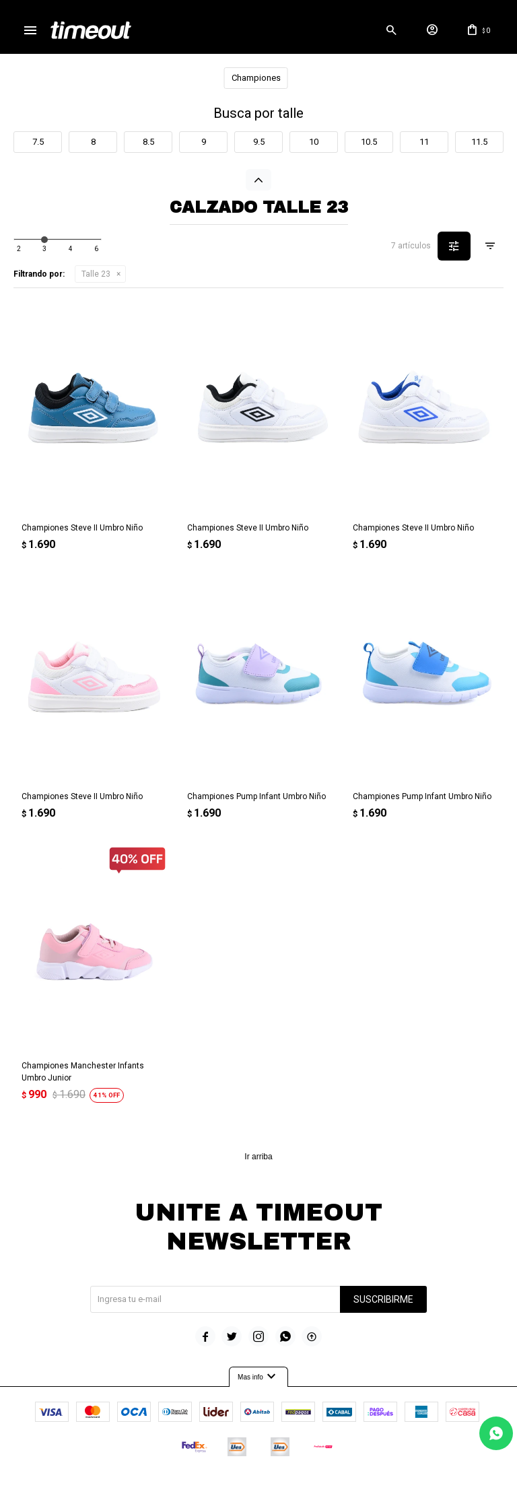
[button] (391, 30)
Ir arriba (258, 1156)
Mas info (258, 1377)
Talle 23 (95, 274)
